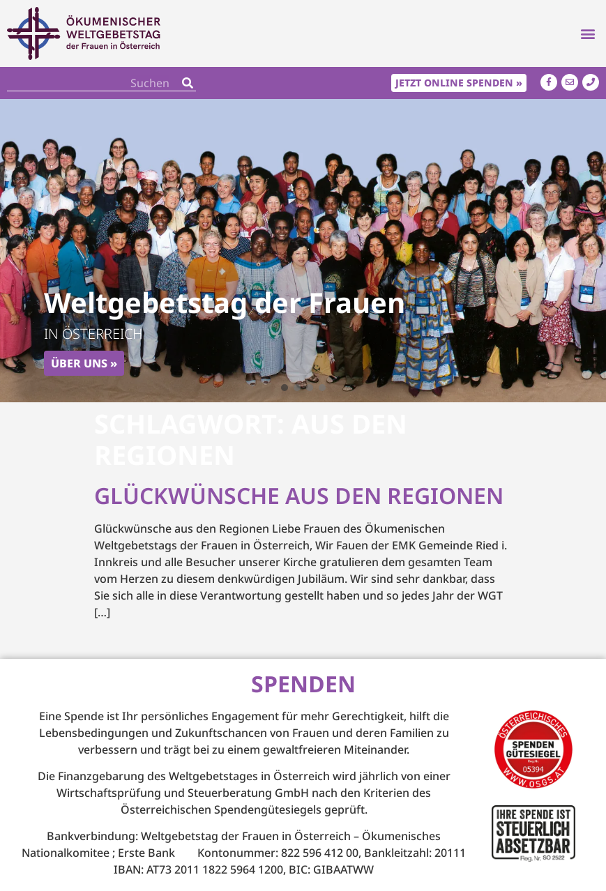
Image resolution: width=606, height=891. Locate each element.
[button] (587, 33)
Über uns (79, 363)
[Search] (187, 83)
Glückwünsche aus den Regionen (298, 495)
